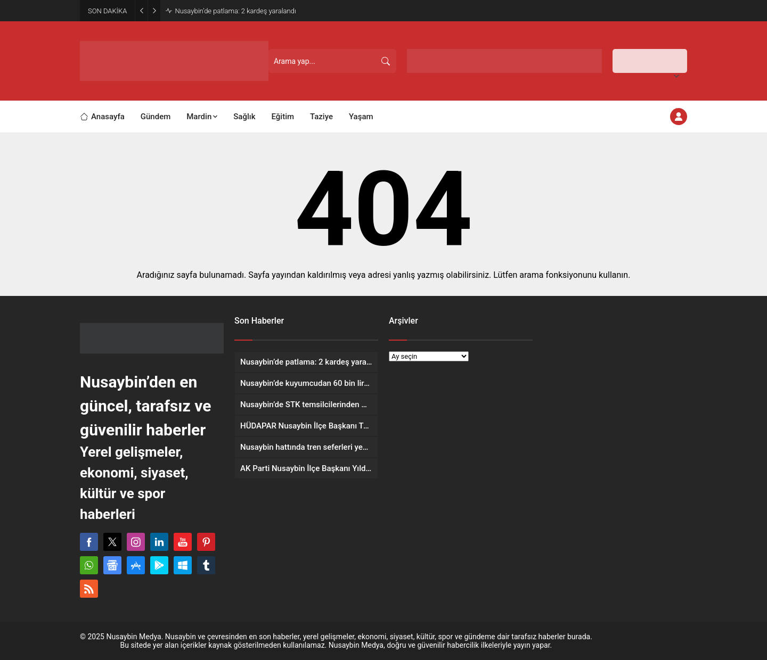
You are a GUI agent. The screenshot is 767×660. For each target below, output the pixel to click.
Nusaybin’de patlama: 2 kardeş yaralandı (235, 11)
